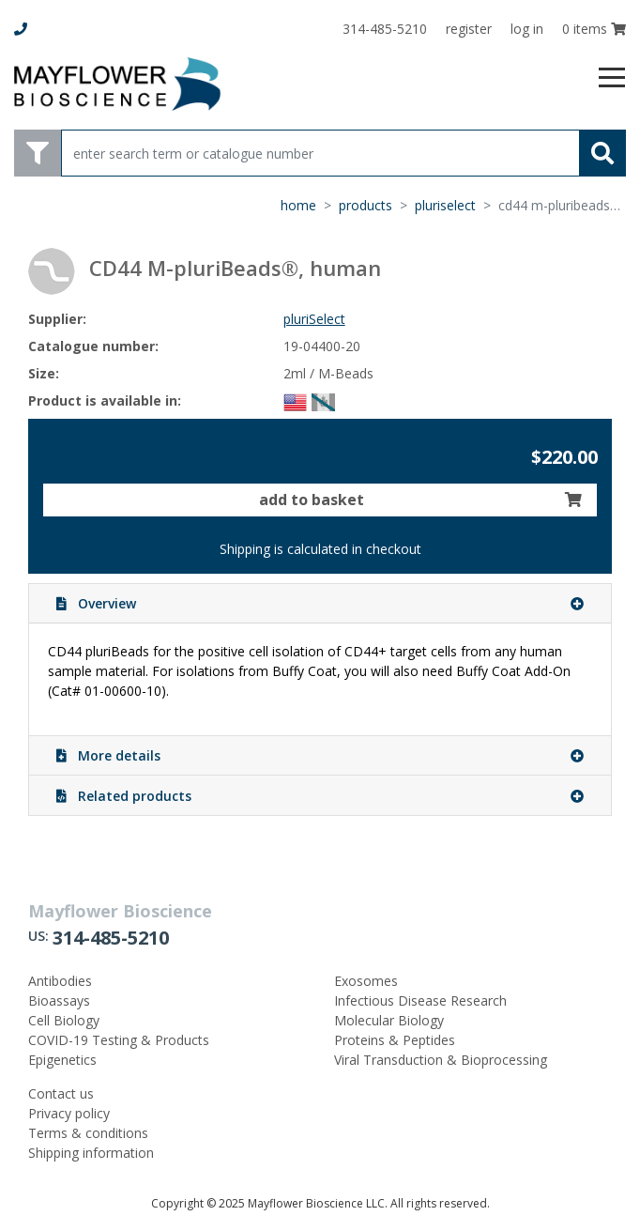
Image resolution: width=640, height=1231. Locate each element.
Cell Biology (63, 1020)
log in (526, 29)
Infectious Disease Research (420, 1000)
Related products (320, 796)
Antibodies (60, 981)
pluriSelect (445, 205)
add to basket (420, 499)
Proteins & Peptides (394, 1040)
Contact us (61, 1093)
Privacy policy (69, 1113)
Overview (320, 603)
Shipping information (91, 1153)
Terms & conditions (88, 1133)
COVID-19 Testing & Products (118, 1040)
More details (320, 755)
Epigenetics (62, 1060)
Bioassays (59, 1000)
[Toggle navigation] (612, 78)
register (469, 29)
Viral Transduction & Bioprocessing (440, 1060)
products (365, 205)
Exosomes (366, 981)
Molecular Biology (389, 1020)
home (298, 205)
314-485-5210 (111, 937)
